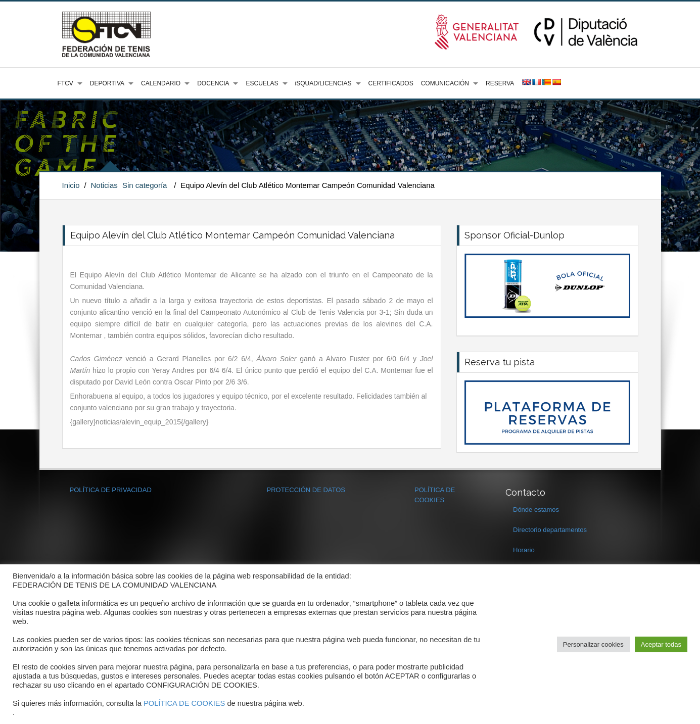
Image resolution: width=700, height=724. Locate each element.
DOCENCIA (213, 83)
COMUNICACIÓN (445, 83)
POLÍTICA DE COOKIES (184, 703)
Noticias (103, 185)
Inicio (71, 185)
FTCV (65, 83)
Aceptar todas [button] (661, 644)
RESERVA (500, 83)
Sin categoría (144, 185)
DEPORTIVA (107, 83)
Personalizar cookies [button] (593, 644)
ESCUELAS (262, 83)
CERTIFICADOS (390, 83)
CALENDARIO (160, 83)
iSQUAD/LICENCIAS (323, 83)
